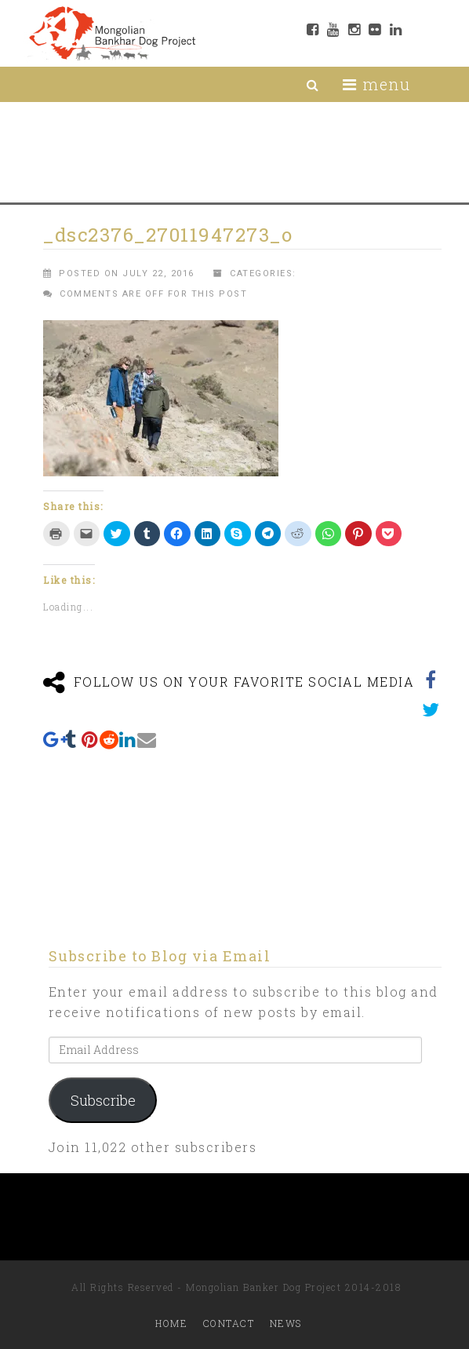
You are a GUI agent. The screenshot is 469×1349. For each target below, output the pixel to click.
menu (376, 84)
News (286, 1323)
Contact (229, 1323)
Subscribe (103, 1100)
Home (171, 1323)
